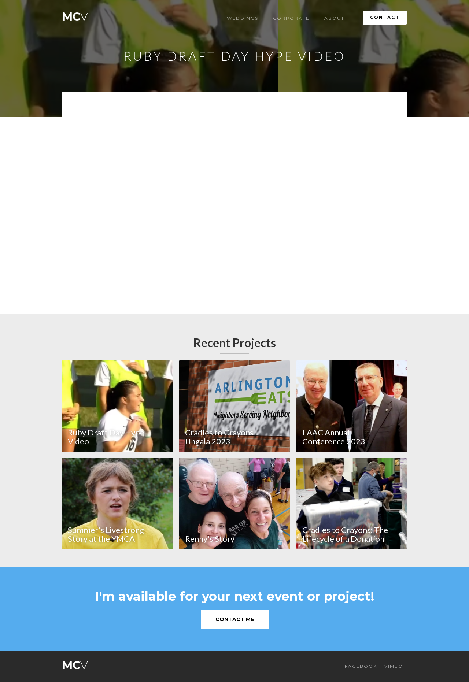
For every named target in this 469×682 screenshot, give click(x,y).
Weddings (242, 18)
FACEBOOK (361, 666)
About (334, 18)
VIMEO (393, 666)
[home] (75, 14)
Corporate (291, 18)
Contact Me (234, 619)
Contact (384, 17)
